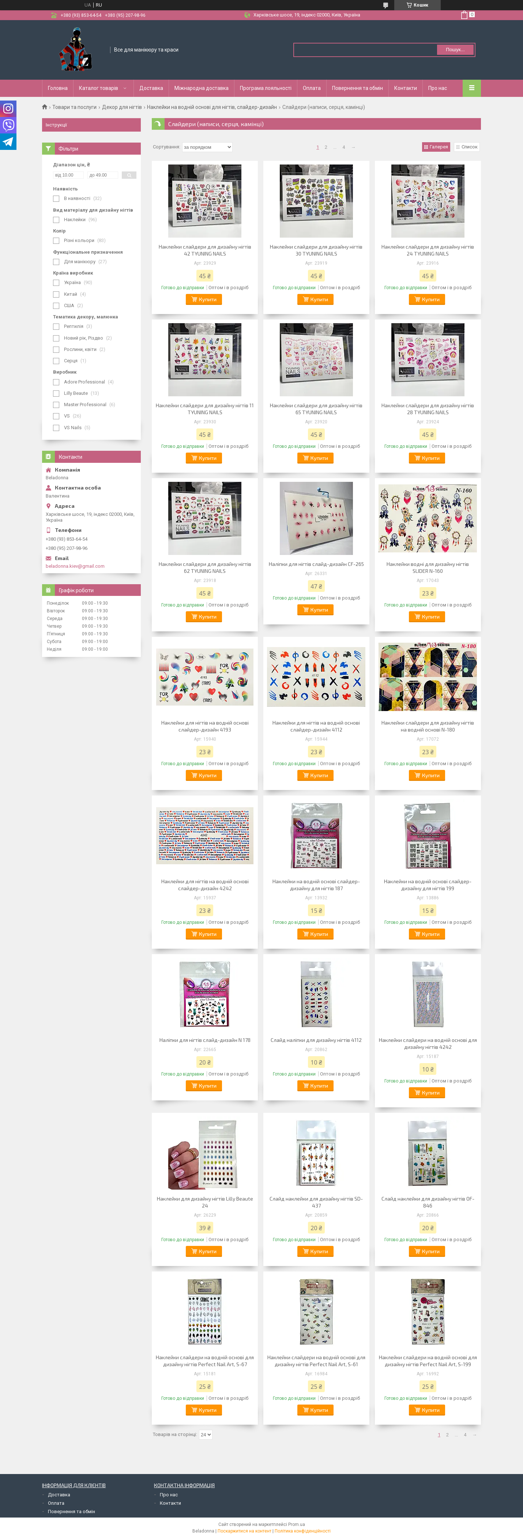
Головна (58, 88)
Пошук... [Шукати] (455, 49)
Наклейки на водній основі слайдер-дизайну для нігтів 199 (427, 884)
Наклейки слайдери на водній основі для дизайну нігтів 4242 (428, 1043)
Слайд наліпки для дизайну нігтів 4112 (316, 1040)
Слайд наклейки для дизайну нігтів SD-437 (316, 1202)
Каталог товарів (98, 88)
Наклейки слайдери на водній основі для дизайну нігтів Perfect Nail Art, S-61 (316, 1360)
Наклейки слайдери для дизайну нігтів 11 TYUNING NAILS (205, 408)
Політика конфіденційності (303, 1531)
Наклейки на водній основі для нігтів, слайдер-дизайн (212, 107)
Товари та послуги (74, 107)
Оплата (312, 88)
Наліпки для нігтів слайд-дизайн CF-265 (316, 564)
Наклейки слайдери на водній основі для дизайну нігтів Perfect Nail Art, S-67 (205, 1360)
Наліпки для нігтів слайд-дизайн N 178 (205, 1040)
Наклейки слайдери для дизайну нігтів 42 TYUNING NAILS (205, 250)
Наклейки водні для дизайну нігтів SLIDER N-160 (428, 567)
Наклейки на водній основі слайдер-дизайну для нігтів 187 (316, 884)
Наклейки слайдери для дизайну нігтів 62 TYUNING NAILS (205, 567)
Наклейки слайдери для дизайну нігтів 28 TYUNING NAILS (427, 408)
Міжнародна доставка (201, 88)
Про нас (437, 88)
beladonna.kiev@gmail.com (75, 566)
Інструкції (56, 125)
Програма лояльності (265, 88)
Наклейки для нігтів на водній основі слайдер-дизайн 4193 (205, 726)
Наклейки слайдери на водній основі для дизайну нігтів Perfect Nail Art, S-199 (428, 1360)
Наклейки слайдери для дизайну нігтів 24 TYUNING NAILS (427, 250)
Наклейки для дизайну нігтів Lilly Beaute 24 (205, 1202)
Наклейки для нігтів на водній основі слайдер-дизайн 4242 (205, 884)
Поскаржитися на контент (244, 1531)
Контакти (405, 88)
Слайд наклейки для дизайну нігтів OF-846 (427, 1202)
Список (470, 147)
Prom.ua (296, 1524)
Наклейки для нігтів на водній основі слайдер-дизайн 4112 (316, 726)
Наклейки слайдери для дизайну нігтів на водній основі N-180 (427, 726)
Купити (208, 299)
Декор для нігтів (122, 107)
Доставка (151, 88)
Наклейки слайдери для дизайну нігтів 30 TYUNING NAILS (316, 250)
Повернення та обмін (357, 88)
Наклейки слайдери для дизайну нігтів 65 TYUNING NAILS (316, 408)
